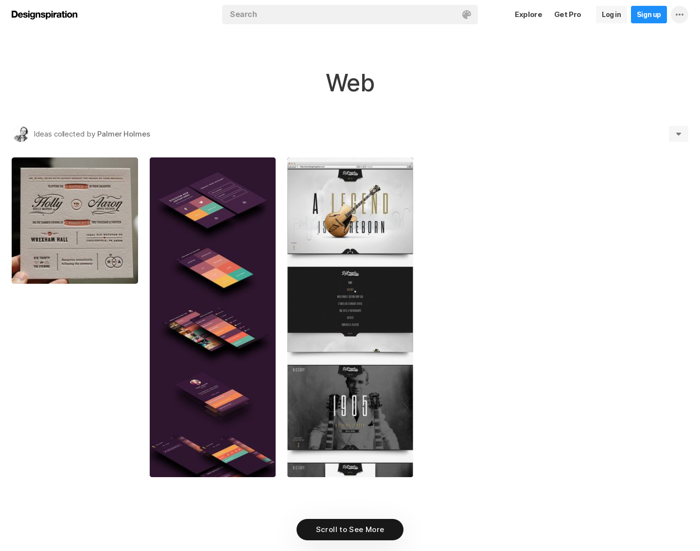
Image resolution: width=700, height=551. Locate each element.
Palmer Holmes (123, 133)
